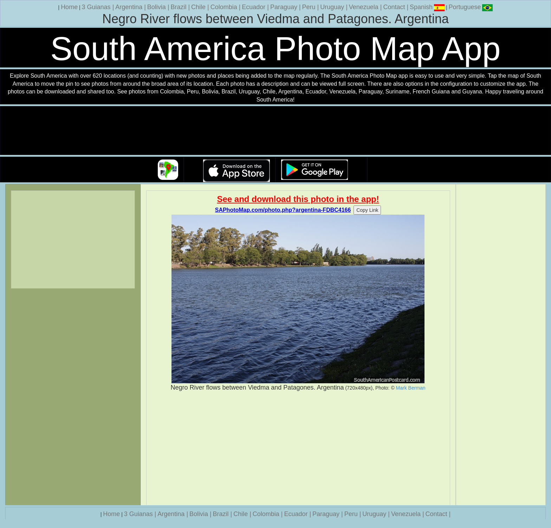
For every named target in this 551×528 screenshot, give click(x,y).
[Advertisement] (298, 448)
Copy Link (367, 210)
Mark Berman (411, 388)
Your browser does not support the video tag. (275, 131)
